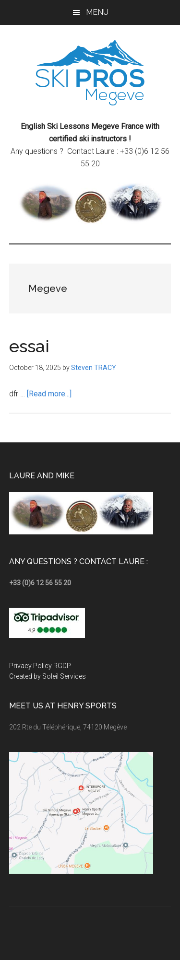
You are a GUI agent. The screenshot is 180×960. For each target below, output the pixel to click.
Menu (97, 12)
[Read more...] (49, 393)
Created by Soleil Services (47, 676)
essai (29, 346)
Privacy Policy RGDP (40, 666)
